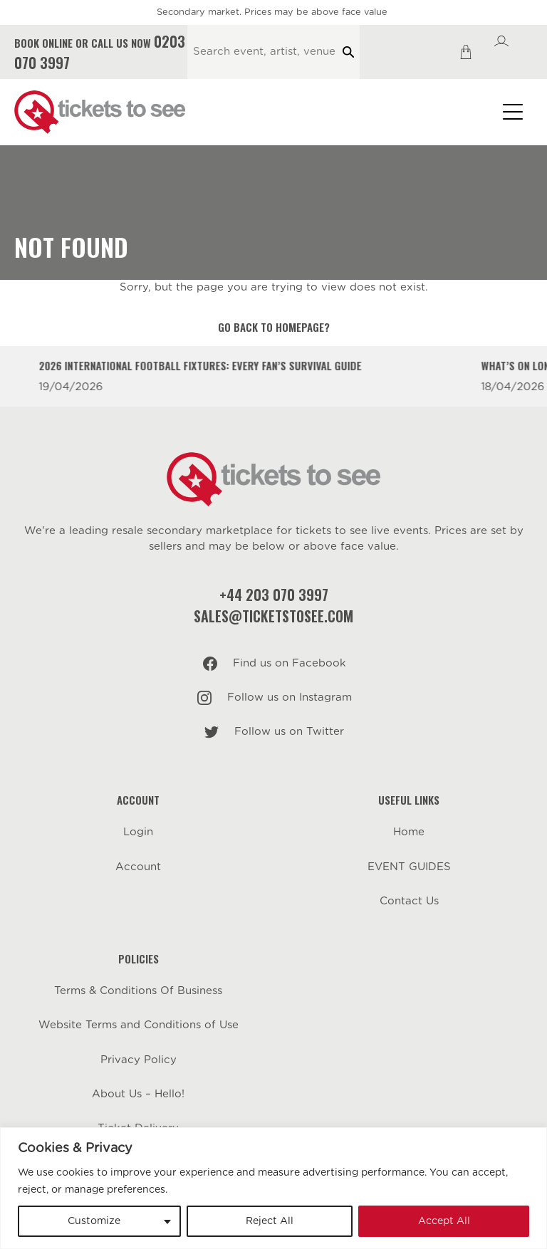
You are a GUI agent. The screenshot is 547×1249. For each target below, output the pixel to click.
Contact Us (409, 901)
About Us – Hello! (138, 1094)
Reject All (269, 1221)
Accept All (444, 1221)
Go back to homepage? (274, 327)
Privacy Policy (138, 1060)
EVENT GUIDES (409, 867)
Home (408, 832)
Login (138, 832)
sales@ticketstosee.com (273, 616)
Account (138, 867)
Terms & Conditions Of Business (138, 991)
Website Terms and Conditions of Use (138, 1025)
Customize (94, 1221)
